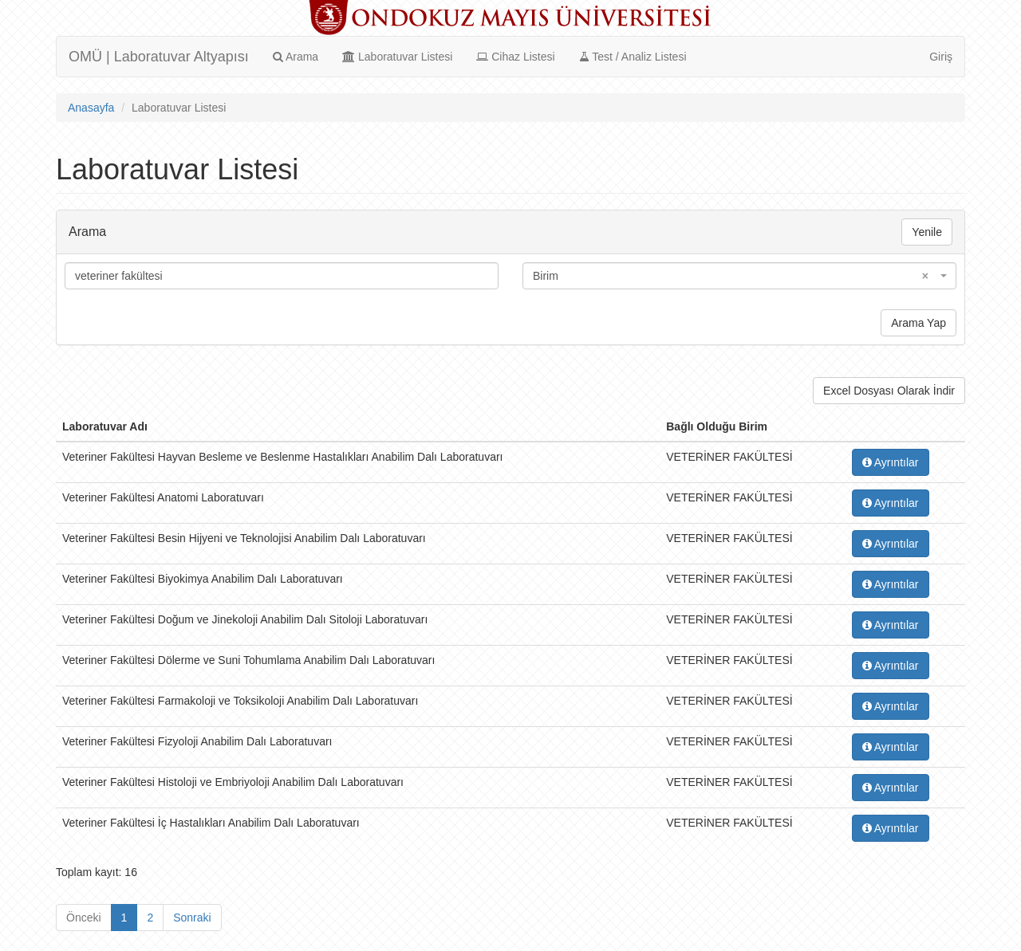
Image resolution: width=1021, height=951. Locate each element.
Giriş (940, 56)
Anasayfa (91, 107)
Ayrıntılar (890, 462)
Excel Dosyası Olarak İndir (889, 390)
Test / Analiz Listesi (633, 56)
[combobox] (739, 275)
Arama (295, 56)
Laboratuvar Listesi (397, 56)
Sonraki (192, 917)
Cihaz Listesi (515, 56)
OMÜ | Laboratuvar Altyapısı (159, 57)
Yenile (927, 232)
